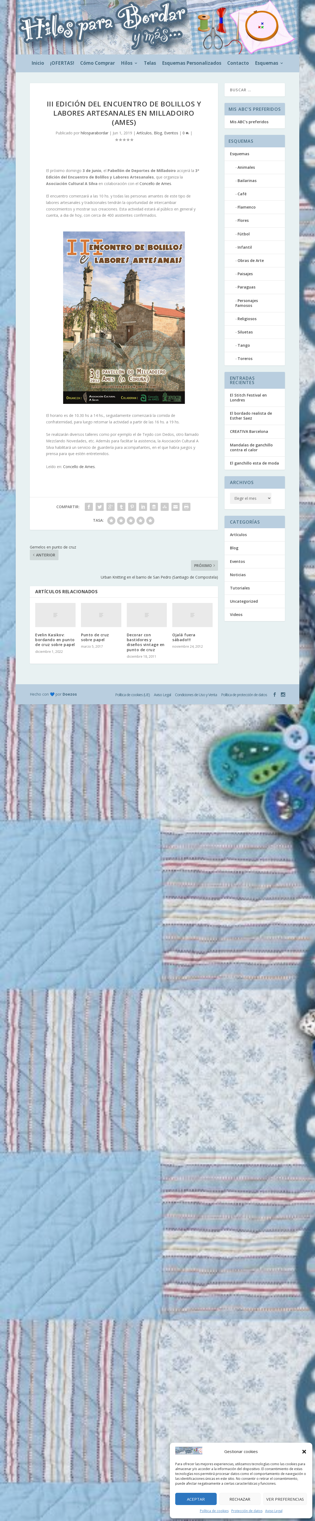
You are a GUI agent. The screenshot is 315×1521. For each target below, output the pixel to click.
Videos (236, 614)
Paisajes (245, 273)
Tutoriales (240, 588)
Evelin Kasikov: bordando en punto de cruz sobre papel (55, 639)
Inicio (37, 63)
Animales (246, 167)
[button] (304, 1451)
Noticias (238, 574)
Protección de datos (246, 1511)
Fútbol (244, 233)
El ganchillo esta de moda (254, 463)
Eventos (171, 132)
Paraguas (246, 287)
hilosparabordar (94, 132)
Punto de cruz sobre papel (95, 637)
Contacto (238, 63)
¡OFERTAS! (62, 63)
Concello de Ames (155, 183)
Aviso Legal (273, 1511)
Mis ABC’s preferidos (249, 121)
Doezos (70, 694)
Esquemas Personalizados (191, 63)
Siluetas (245, 332)
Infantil (245, 247)
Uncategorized (244, 601)
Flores (243, 220)
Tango (244, 345)
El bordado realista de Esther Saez (251, 416)
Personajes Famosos (246, 303)
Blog (158, 132)
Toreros (245, 358)
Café (242, 193)
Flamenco (247, 207)
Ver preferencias (285, 1499)
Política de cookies (214, 1511)
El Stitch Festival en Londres (248, 398)
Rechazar (239, 1499)
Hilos (126, 63)
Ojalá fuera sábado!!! (184, 637)
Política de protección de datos (244, 694)
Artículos (144, 132)
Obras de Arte (251, 260)
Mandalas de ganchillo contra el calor (251, 447)
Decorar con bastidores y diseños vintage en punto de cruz (146, 642)
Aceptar (196, 1499)
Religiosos (247, 318)
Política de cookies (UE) (132, 694)
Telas (150, 63)
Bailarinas (247, 180)
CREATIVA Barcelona (249, 431)
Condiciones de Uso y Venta (196, 694)
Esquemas (266, 63)
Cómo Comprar (97, 63)
